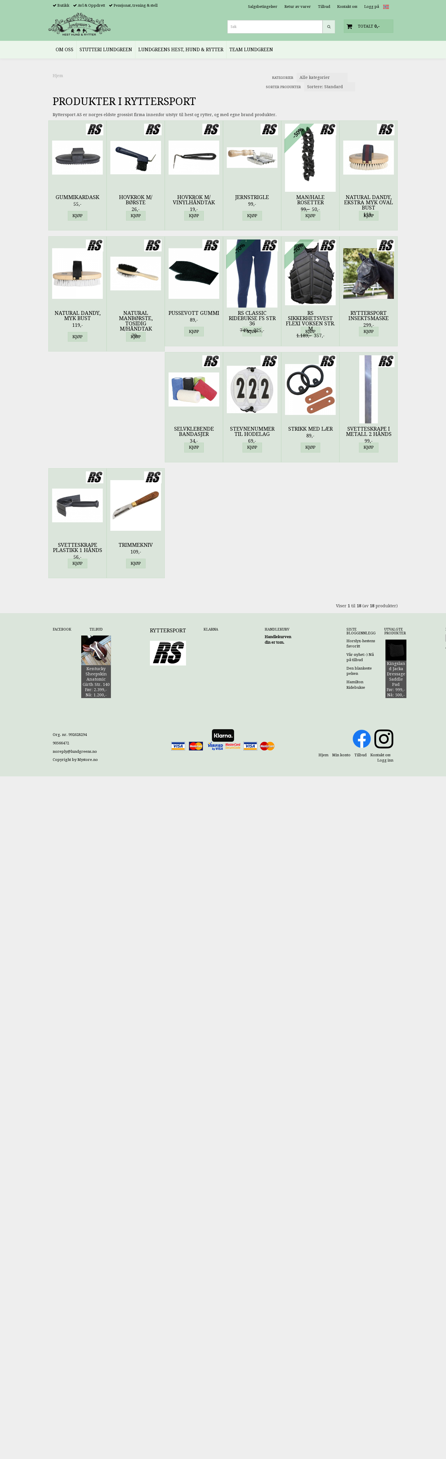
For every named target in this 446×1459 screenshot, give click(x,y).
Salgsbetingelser (262, 6)
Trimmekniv (135, 545)
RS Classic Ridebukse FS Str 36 (252, 318)
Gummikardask (77, 197)
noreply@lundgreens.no (75, 751)
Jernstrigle (252, 197)
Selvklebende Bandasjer (194, 431)
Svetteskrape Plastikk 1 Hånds (77, 547)
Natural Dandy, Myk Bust (77, 315)
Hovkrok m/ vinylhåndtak (194, 200)
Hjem (58, 75)
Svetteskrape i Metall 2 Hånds (369, 431)
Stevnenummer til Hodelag (252, 431)
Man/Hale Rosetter (310, 200)
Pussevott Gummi (194, 313)
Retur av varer (297, 6)
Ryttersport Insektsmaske (368, 315)
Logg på (371, 6)
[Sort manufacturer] (322, 77)
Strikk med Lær (310, 429)
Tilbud (324, 6)
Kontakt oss (347, 6)
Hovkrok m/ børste (135, 200)
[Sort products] (329, 86)
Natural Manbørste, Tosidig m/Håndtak (136, 320)
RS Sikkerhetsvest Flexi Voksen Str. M (310, 320)
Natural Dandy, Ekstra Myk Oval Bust (368, 202)
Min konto (341, 755)
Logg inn (385, 760)
